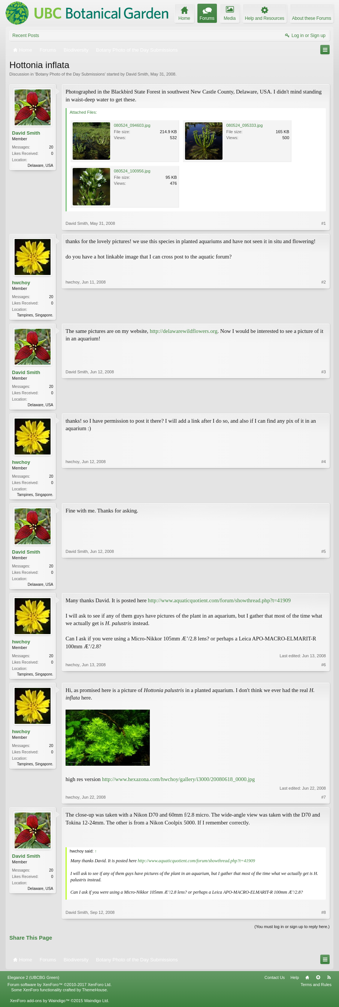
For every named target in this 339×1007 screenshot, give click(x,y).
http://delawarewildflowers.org (184, 332)
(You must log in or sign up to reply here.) (292, 930)
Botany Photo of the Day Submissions (70, 74)
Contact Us (274, 981)
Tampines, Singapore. (35, 315)
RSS (329, 981)
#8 (323, 916)
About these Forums (311, 18)
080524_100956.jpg (132, 171)
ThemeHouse (94, 994)
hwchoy (21, 282)
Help (294, 981)
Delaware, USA (40, 165)
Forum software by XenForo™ (59, 988)
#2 (323, 314)
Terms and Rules (316, 988)
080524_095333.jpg (244, 125)
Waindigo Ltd (96, 1004)
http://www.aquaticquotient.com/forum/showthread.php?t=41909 (219, 603)
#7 (323, 801)
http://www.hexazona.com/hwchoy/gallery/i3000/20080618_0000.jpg (178, 783)
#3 (323, 405)
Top (318, 981)
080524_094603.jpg (132, 125)
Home (307, 981)
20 (51, 147)
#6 (323, 676)
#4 (323, 495)
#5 (323, 586)
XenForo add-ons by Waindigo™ (39, 1004)
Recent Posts (25, 35)
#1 (323, 223)
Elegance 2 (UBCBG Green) (33, 981)
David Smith (137, 74)
